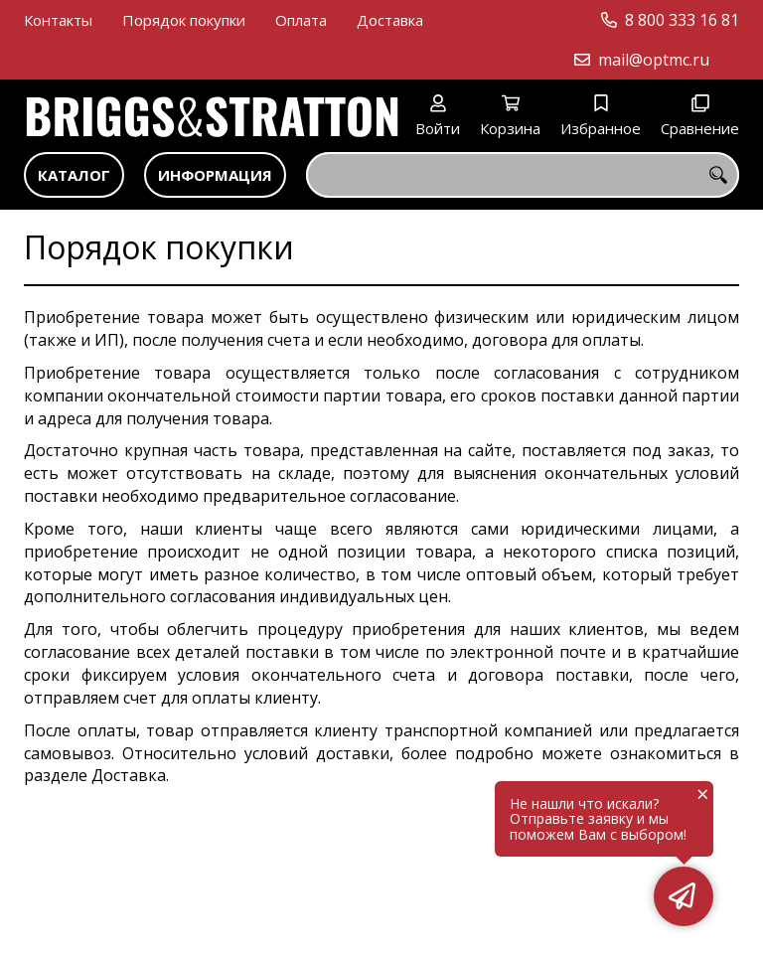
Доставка (390, 20)
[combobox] (522, 175)
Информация (215, 175)
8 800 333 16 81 (682, 20)
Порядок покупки (183, 20)
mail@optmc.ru (653, 60)
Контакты (58, 20)
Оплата (301, 20)
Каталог (74, 175)
